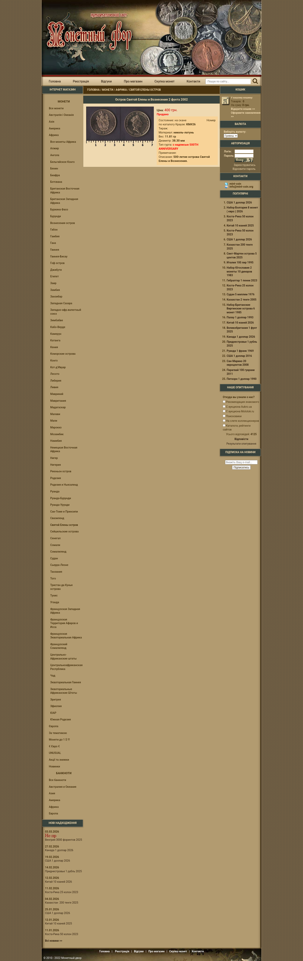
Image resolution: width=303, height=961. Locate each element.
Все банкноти (57, 780)
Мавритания (58, 400)
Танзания (56, 571)
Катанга (55, 340)
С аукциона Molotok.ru (240, 411)
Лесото (54, 373)
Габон (54, 229)
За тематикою (58, 733)
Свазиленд (57, 518)
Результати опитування (241, 443)
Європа (53, 726)
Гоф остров (57, 263)
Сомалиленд (58, 551)
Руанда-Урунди (60, 504)
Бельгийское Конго (62, 161)
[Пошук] (255, 81)
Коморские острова (63, 353)
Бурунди (55, 216)
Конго (54, 360)
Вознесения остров (62, 223)
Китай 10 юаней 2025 (58, 923)
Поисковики (234, 416)
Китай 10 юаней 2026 (58, 881)
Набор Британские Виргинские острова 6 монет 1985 (241, 308)
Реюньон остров (60, 471)
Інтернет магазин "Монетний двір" (88, 31)
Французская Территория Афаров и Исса (64, 623)
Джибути (56, 269)
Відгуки (106, 81)
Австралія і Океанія (61, 114)
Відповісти (241, 439)
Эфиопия (56, 706)
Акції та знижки (59, 759)
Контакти (193, 81)
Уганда (54, 602)
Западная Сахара (61, 303)
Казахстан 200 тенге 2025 (61, 902)
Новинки (54, 766)
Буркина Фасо (59, 209)
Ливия (54, 387)
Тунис (54, 595)
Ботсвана (56, 181)
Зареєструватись (244, 165)
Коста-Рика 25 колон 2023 (61, 892)
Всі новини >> (53, 940)
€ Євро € (54, 746)
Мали (53, 420)
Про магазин (133, 81)
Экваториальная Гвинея (65, 682)
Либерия (55, 380)
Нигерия (55, 464)
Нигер (54, 458)
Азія (51, 121)
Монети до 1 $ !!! (59, 739)
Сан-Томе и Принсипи (64, 511)
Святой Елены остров (145, 89)
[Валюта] (231, 136)
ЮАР (53, 712)
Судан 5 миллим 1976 (240, 294)
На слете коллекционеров (242, 420)
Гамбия (55, 236)
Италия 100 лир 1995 (240, 262)
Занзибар (56, 296)
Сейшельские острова (64, 531)
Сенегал (55, 538)
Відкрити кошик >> (243, 108)
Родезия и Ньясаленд (64, 484)
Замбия (55, 289)
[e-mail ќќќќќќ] (241, 462)
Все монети (56, 108)
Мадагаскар (58, 407)
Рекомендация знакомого (242, 401)
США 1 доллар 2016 (239, 355)
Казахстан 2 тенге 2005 (241, 299)
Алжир (54, 148)
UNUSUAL (55, 752)
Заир (53, 283)
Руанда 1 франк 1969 (240, 350)
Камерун (55, 333)
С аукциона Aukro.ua (239, 406)
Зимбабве (56, 320)
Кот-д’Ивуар (58, 367)
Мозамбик (57, 434)
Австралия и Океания (62, 786)
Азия (52, 793)
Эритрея (55, 699)
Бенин (54, 168)
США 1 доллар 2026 (57, 860)
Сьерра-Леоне (59, 564)
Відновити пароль (244, 168)
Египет (54, 276)
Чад (52, 675)
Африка (121, 89)
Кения (54, 347)
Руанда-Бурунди (60, 498)
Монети (107, 89)
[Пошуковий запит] (228, 81)
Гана (53, 242)
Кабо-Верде (57, 327)
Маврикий (56, 394)
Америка (54, 128)
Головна (55, 81)
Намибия (56, 440)
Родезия (55, 478)
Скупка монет (164, 81)
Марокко (56, 427)
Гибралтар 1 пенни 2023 (242, 280)
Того (53, 578)
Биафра (55, 175)
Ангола (54, 155)
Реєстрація (81, 81)
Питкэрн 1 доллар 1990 (241, 378)
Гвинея (54, 249)
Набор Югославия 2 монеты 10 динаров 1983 (239, 271)
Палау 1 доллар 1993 (240, 317)
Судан (54, 558)
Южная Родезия (60, 719)
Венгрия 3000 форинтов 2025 (63, 839)
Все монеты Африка (63, 141)
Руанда (55, 491)
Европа (53, 813)
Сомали (55, 545)
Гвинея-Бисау (58, 256)
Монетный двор (71, 957)
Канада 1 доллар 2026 (59, 850)
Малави (55, 414)
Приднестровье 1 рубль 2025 (63, 871)
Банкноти (63, 773)
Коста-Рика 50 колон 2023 (61, 934)
